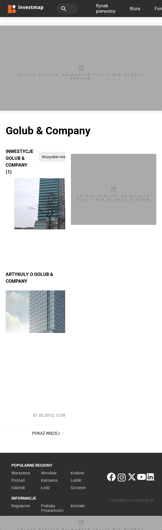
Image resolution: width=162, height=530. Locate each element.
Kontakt (78, 506)
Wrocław (49, 473)
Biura (135, 8)
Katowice (49, 480)
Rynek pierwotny (106, 8)
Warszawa (20, 473)
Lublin (76, 480)
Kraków (77, 473)
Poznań (18, 480)
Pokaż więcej (48, 433)
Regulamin (20, 506)
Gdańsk (18, 487)
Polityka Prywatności (52, 508)
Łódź (45, 487)
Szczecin (78, 487)
